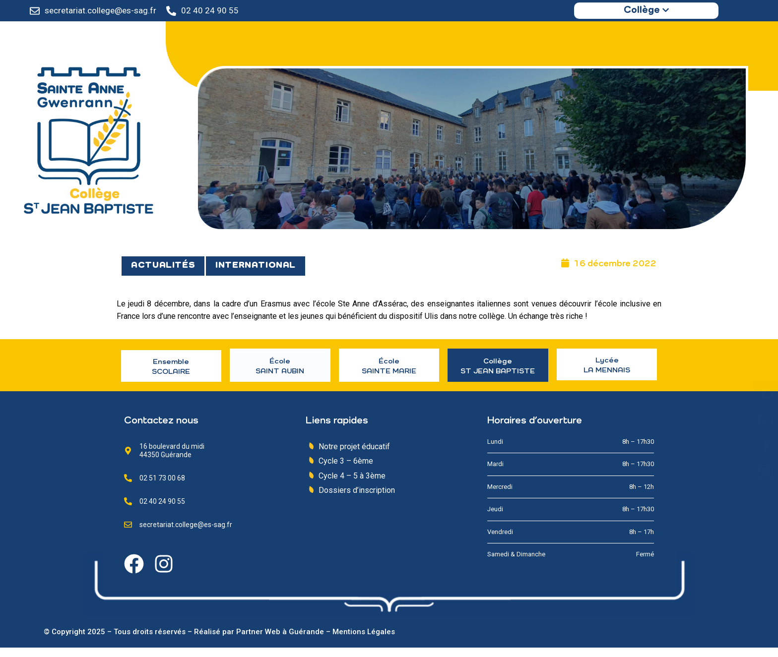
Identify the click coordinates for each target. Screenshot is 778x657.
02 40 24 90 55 (210, 10)
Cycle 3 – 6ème (346, 471)
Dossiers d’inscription (357, 500)
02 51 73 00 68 (162, 487)
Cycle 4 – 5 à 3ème (352, 485)
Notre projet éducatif (354, 456)
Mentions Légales (363, 641)
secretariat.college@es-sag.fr (100, 10)
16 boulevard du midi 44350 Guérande (171, 460)
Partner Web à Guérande (280, 641)
